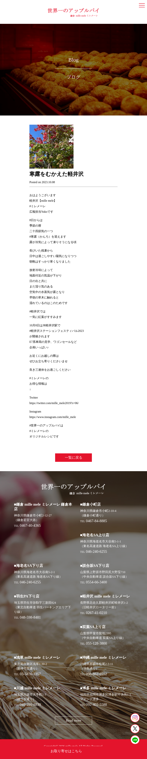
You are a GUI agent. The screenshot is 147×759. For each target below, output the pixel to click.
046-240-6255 (96, 551)
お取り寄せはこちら (66, 751)
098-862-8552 (96, 674)
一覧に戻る (73, 457)
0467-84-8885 (96, 521)
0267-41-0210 (96, 613)
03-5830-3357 (30, 674)
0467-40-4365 (30, 525)
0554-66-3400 (96, 582)
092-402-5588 (96, 705)
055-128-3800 (96, 643)
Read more (73, 720)
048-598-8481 (30, 617)
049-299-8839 (30, 705)
